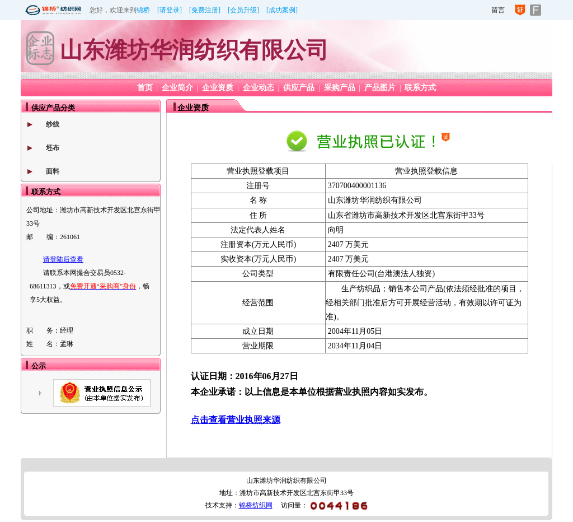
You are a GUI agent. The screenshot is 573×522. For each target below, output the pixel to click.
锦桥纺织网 (256, 505)
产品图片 (380, 87)
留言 (498, 10)
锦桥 (143, 10)
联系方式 (420, 87)
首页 (145, 87)
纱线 (52, 124)
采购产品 (339, 87)
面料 (52, 171)
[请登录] (169, 10)
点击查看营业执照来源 (235, 420)
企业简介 (177, 87)
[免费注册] (204, 10)
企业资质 (217, 87)
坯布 (52, 148)
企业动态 (258, 87)
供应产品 (298, 87)
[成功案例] (282, 10)
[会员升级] (243, 10)
